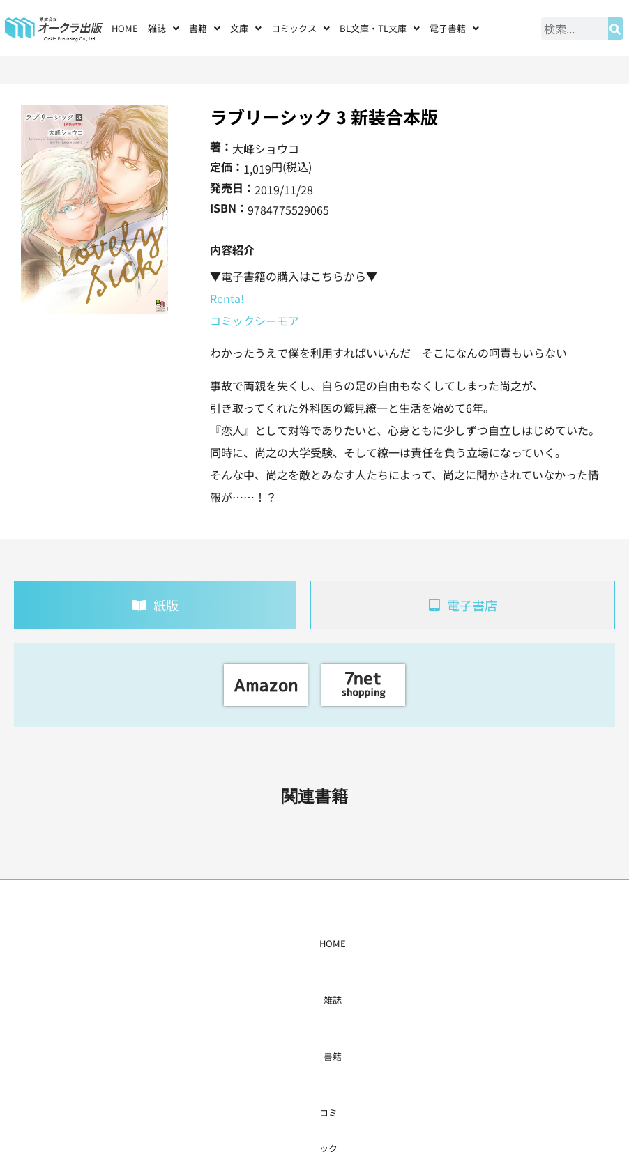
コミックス (300, 28)
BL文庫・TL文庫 (380, 28)
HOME (125, 28)
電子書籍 (454, 28)
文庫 (246, 28)
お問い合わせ (480, 943)
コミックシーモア (254, 320)
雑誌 (163, 28)
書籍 (204, 28)
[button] (163, 28)
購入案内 (287, 943)
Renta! (227, 298)
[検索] (615, 28)
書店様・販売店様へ (356, 943)
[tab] (155, 605)
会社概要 (425, 943)
